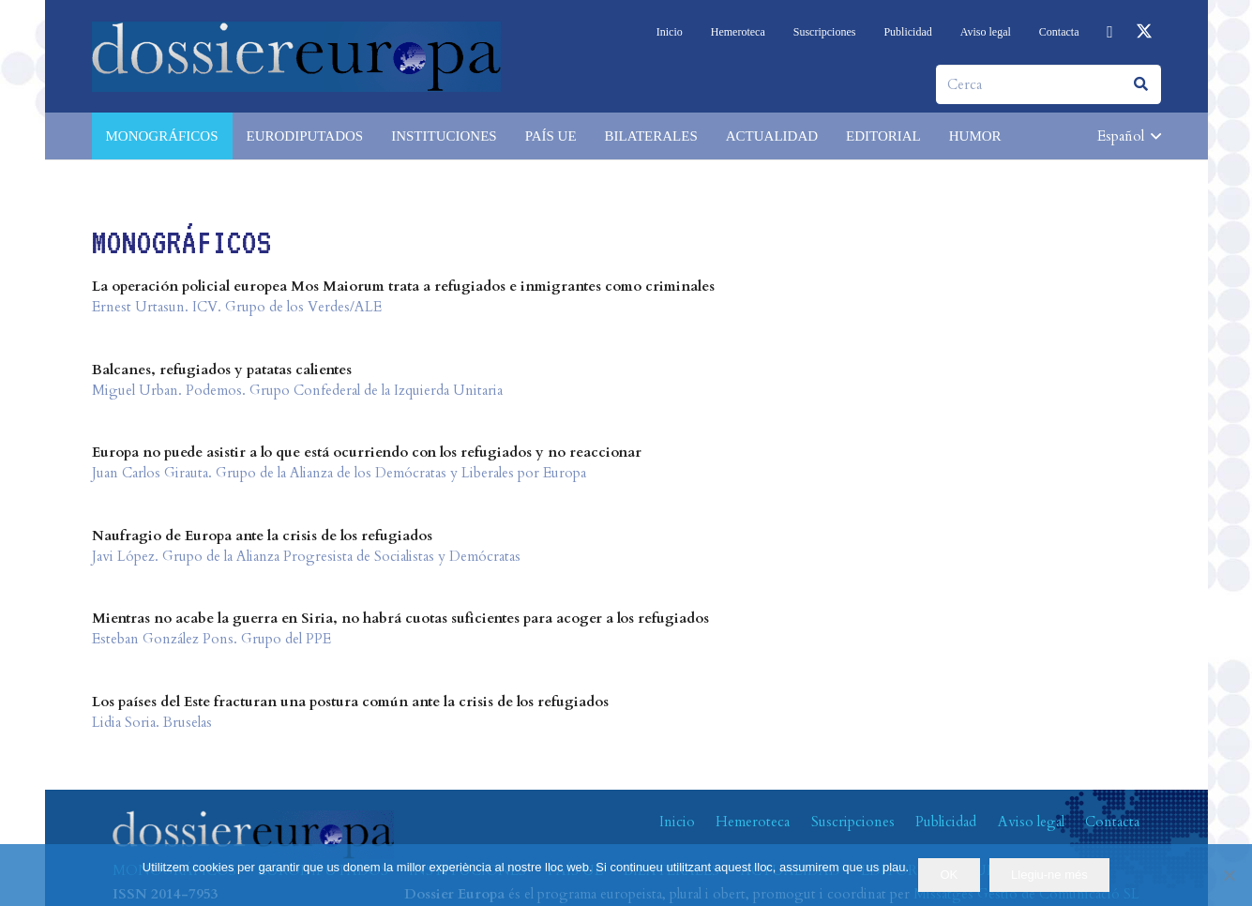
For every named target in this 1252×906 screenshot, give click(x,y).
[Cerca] (1048, 84)
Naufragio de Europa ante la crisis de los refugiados (262, 535)
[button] (1129, 136)
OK (949, 875)
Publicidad (945, 821)
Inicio (677, 821)
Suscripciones (853, 821)
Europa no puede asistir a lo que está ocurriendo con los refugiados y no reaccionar (366, 452)
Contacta (1112, 821)
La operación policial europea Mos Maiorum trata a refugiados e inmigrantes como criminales (403, 286)
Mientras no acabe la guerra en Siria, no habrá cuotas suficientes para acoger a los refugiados (400, 618)
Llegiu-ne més (1049, 875)
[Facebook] (1110, 32)
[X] (1144, 32)
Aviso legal (1031, 821)
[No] (1228, 875)
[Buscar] (1141, 84)
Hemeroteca (753, 821)
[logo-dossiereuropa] (296, 57)
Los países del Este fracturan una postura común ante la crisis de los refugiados (350, 701)
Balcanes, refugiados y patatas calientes (222, 369)
